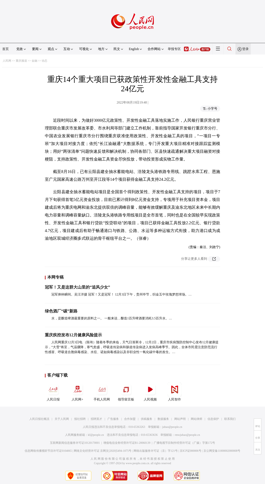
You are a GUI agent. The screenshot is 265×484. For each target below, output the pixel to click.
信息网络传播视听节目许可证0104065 (48, 450)
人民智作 (174, 391)
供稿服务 (146, 418)
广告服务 (113, 418)
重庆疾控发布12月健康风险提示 (73, 335)
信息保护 (213, 418)
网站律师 (196, 418)
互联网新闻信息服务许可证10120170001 (75, 442)
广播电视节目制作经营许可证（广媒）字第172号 (184, 442)
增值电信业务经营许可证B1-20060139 (126, 442)
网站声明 (180, 418)
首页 (5, 49)
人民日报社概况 (39, 418)
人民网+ (77, 391)
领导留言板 (126, 391)
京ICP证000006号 (190, 450)
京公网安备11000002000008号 (221, 450)
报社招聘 (80, 418)
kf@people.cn (96, 434)
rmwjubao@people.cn (187, 434)
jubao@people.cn (172, 426)
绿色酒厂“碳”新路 (61, 311)
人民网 (7, 60)
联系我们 (230, 418)
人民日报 (53, 391)
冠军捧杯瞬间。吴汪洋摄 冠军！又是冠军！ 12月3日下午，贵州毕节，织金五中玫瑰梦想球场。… (121, 294)
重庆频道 (21, 60)
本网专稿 (55, 277)
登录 (245, 49)
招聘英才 (96, 418)
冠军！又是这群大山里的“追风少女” (77, 287)
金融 (34, 60)
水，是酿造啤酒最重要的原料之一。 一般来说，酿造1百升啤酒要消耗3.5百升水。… (111, 318)
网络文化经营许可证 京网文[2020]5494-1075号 (103, 450)
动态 (44, 60)
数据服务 (163, 418)
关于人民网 (62, 418)
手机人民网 (102, 391)
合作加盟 (130, 418)
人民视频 (150, 391)
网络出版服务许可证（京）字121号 (156, 450)
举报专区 (174, 49)
